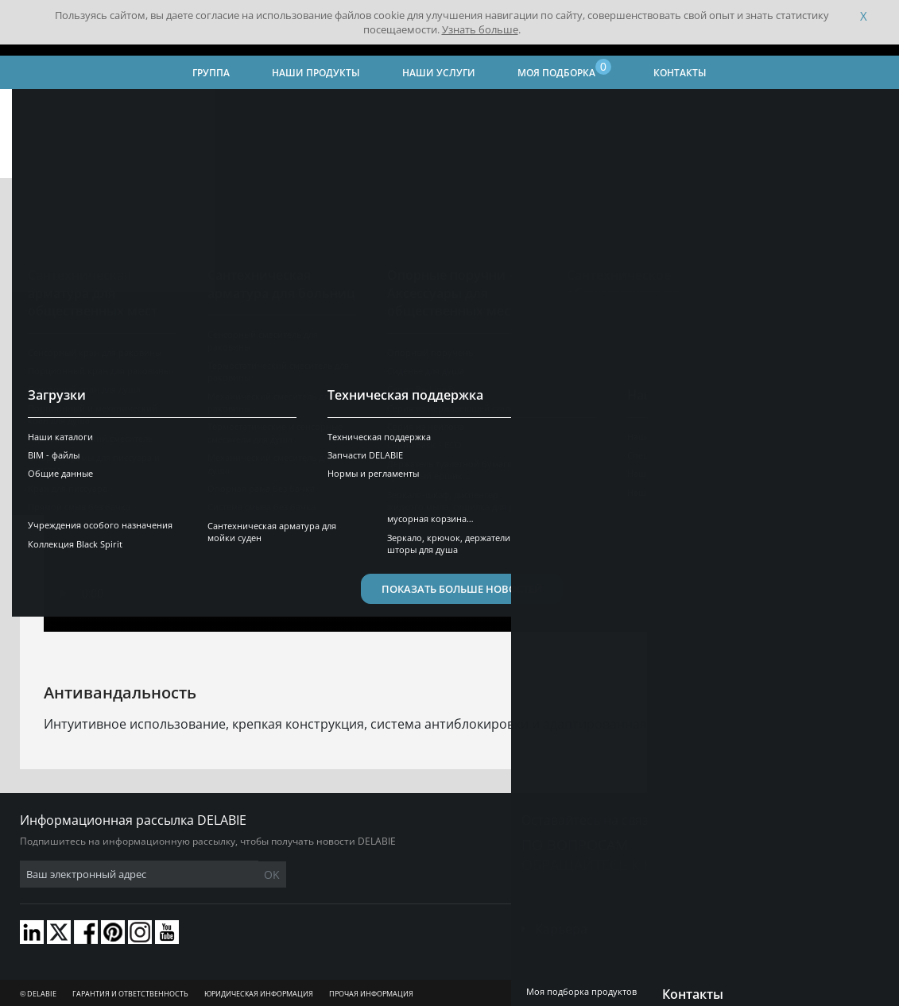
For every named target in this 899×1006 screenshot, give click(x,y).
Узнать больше (480, 29)
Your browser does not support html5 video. (449, 429)
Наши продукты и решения (420, 107)
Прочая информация (371, 994)
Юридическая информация (258, 994)
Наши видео (305, 107)
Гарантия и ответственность (130, 994)
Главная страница (64, 107)
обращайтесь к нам (598, 864)
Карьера (561, 929)
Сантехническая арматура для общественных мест (630, 107)
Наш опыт (231, 107)
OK (272, 874)
